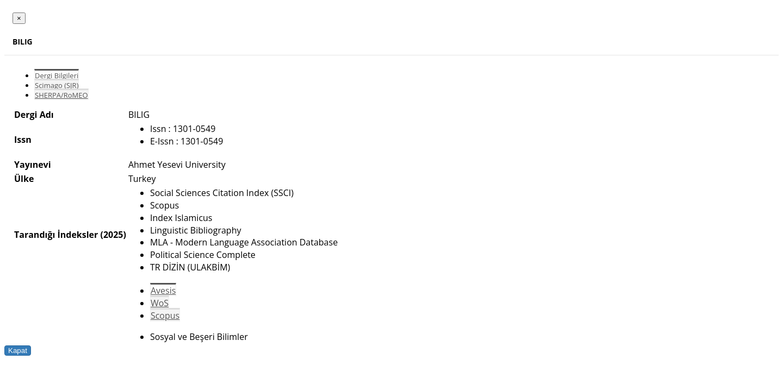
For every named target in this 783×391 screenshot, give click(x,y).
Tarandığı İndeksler (56, 235)
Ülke (24, 179)
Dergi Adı (34, 115)
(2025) (113, 235)
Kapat (17, 350)
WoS (160, 303)
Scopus (165, 315)
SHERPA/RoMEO (61, 95)
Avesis (163, 291)
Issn (23, 140)
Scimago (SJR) (56, 85)
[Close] (19, 18)
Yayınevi (32, 165)
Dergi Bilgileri (56, 75)
